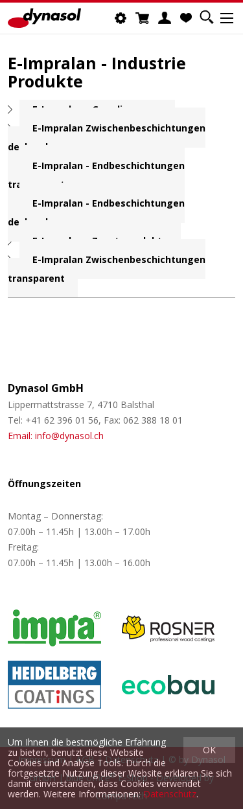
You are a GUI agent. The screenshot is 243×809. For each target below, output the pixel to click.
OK (209, 750)
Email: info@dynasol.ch (56, 435)
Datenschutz (169, 794)
